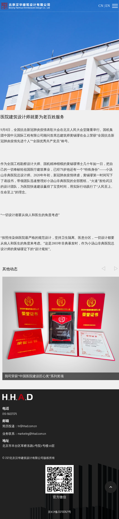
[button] (116, 268)
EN (107, 6)
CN (100, 6)
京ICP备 (59, 512)
